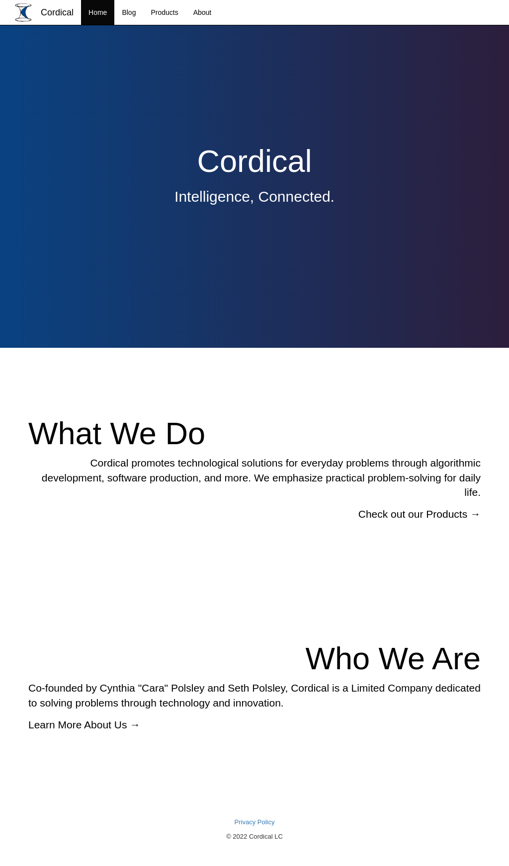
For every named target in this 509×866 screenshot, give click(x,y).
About (202, 12)
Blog (129, 12)
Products (164, 12)
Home (97, 12)
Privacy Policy (255, 822)
